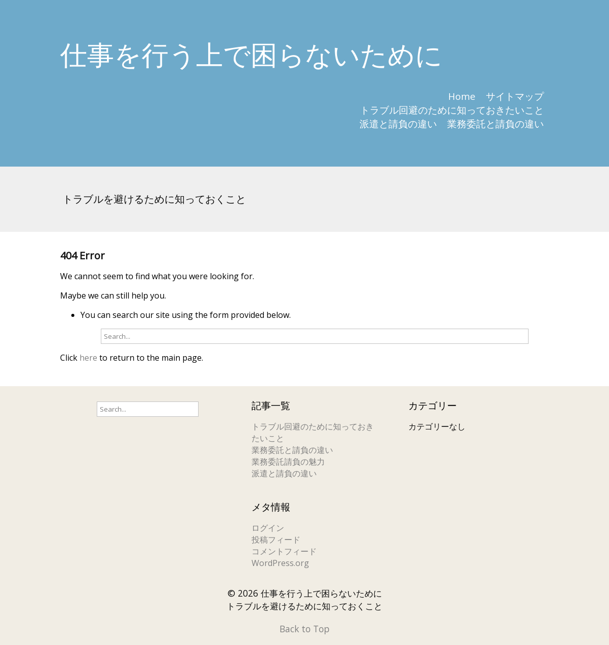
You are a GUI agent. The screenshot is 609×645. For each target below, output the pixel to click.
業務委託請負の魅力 (288, 461)
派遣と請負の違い (398, 123)
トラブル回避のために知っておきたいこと (452, 109)
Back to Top (304, 629)
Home (462, 96)
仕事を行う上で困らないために (251, 54)
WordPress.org (280, 563)
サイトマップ (515, 96)
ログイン (268, 527)
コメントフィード (284, 551)
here (88, 357)
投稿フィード (276, 539)
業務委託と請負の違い (495, 123)
